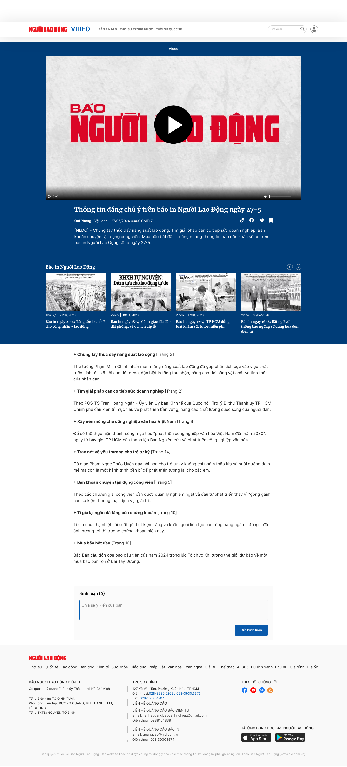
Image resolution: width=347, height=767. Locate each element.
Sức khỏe (119, 667)
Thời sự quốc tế (169, 29)
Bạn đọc (87, 667)
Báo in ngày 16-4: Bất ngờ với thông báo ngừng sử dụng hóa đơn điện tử (270, 326)
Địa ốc (312, 667)
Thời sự (51, 315)
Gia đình (297, 667)
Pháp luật (156, 667)
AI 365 (242, 667)
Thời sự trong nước (136, 29)
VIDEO (80, 29)
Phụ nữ (281, 667)
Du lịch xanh (262, 667)
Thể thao (227, 667)
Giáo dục (138, 667)
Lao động (69, 667)
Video (173, 49)
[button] (290, 267)
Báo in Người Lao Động (70, 267)
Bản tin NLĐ (108, 29)
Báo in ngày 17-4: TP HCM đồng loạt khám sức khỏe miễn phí (203, 324)
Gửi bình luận (251, 630)
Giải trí (210, 667)
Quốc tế (51, 667)
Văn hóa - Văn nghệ (184, 667)
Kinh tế (103, 667)
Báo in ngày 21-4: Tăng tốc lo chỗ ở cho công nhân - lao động (75, 324)
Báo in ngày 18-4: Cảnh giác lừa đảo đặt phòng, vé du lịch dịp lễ (141, 324)
